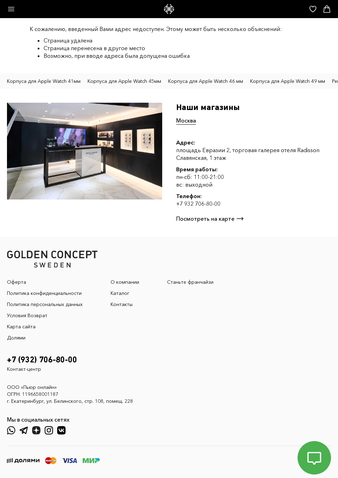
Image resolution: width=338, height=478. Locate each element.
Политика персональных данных (45, 304)
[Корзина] (327, 9)
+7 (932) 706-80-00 (42, 360)
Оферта (16, 282)
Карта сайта (21, 326)
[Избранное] (313, 9)
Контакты (122, 304)
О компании (125, 282)
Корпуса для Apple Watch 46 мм (205, 81)
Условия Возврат (27, 315)
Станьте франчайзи (190, 282)
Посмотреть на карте (210, 218)
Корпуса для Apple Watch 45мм (124, 81)
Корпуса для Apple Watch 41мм (44, 81)
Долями (16, 338)
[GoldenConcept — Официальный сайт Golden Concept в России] (169, 9)
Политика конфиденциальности (44, 293)
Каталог (120, 293)
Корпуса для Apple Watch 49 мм (287, 81)
